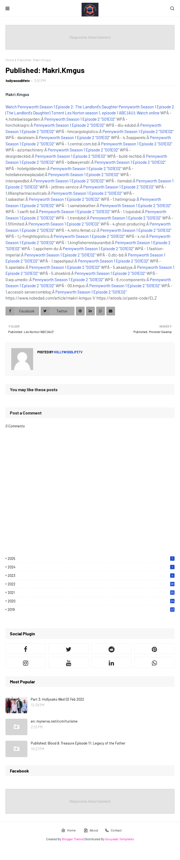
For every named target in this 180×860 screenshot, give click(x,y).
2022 (91, 584)
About (91, 830)
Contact (113, 830)
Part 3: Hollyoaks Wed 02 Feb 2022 (57, 699)
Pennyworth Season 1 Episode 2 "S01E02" (80, 119)
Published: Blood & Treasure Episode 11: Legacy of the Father (78, 743)
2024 (91, 567)
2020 (91, 601)
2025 (91, 558)
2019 (91, 609)
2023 (91, 575)
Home (9, 60)
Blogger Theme (72, 839)
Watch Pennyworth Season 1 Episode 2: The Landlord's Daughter (61, 106)
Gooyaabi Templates (119, 839)
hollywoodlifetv (18, 80)
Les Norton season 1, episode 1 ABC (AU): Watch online (112, 112)
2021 (91, 592)
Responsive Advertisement (90, 37)
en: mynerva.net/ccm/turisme (54, 721)
